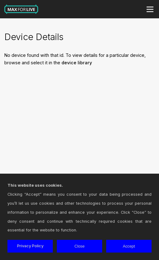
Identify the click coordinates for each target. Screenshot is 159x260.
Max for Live (21, 9)
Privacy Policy (30, 246)
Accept (129, 246)
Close (80, 246)
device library (76, 62)
